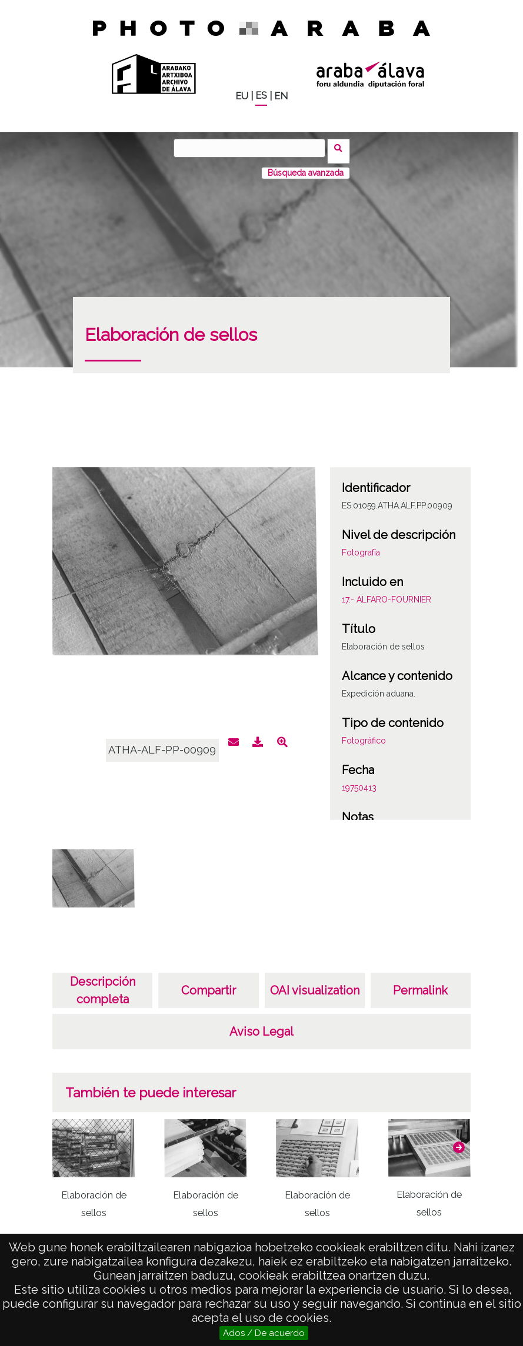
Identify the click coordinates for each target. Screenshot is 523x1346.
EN (281, 96)
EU (241, 96)
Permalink (420, 984)
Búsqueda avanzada (306, 166)
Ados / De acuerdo (264, 1333)
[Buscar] (253, 148)
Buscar (342, 147)
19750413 (359, 781)
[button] (459, 1141)
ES (261, 95)
